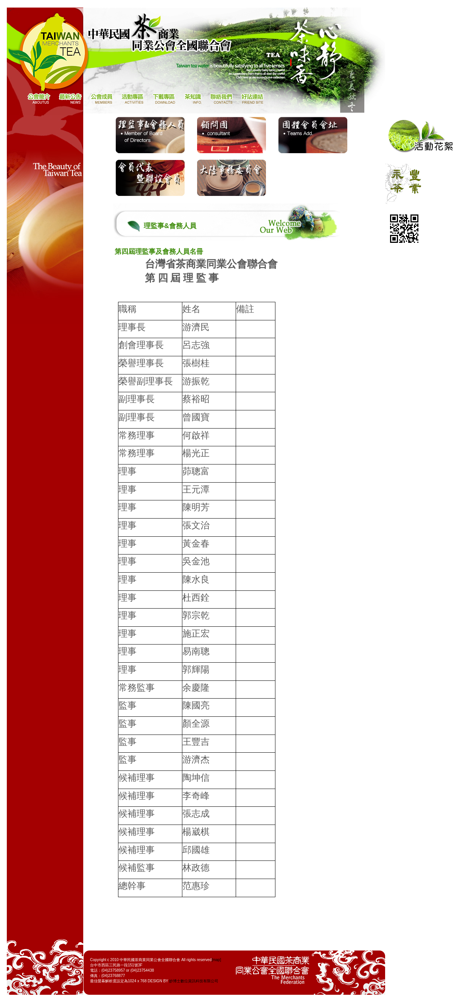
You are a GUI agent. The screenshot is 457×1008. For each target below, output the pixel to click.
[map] (216, 960)
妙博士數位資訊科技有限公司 (193, 981)
